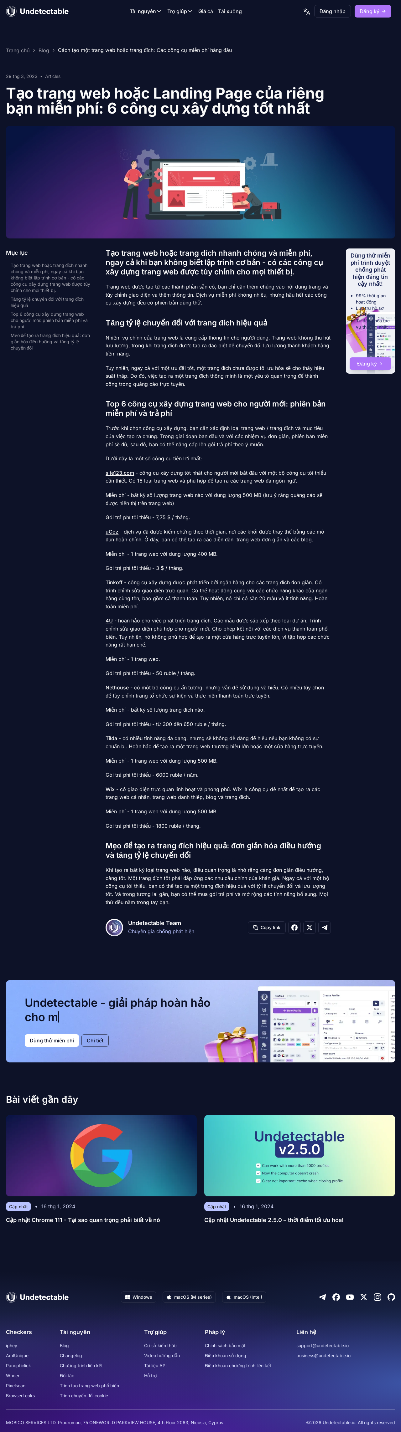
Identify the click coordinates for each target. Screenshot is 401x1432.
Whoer (12, 1375)
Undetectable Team (154, 923)
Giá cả (205, 11)
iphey (11, 1345)
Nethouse (117, 687)
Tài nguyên (146, 11)
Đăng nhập (333, 11)
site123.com (120, 473)
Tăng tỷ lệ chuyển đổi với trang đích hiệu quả (47, 302)
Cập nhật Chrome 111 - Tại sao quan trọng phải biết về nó (83, 1220)
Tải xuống (230, 11)
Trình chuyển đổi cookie (84, 1395)
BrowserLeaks (20, 1395)
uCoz (112, 532)
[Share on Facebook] (294, 927)
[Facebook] (336, 1297)
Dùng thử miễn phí (52, 1040)
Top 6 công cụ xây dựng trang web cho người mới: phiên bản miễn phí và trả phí (49, 320)
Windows (138, 1297)
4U (109, 620)
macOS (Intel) (244, 1297)
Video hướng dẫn (162, 1355)
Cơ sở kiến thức (160, 1345)
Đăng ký (373, 11)
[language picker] (306, 11)
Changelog (71, 1355)
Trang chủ (18, 50)
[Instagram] (377, 1297)
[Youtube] (350, 1297)
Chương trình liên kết (81, 1365)
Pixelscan (15, 1385)
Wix (110, 789)
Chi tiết (95, 1040)
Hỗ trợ (150, 1375)
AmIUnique (17, 1355)
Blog (44, 50)
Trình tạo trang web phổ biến (89, 1385)
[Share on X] (309, 927)
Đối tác (67, 1375)
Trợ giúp (180, 11)
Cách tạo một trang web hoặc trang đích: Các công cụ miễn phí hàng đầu (145, 50)
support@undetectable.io (322, 1345)
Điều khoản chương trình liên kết (238, 1365)
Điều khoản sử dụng (225, 1355)
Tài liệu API (155, 1365)
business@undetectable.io (323, 1355)
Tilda (111, 738)
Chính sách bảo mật (225, 1345)
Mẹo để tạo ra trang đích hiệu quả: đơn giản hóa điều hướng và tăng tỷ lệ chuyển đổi (50, 341)
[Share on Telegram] (324, 927)
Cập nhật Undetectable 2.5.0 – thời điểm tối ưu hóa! (274, 1220)
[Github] (391, 1297)
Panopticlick (18, 1365)
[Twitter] (363, 1297)
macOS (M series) (189, 1297)
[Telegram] (322, 1297)
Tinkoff (114, 582)
